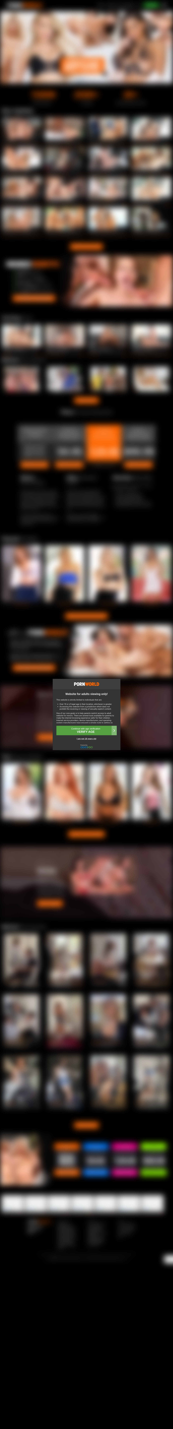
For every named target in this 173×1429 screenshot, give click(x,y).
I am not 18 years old (86, 739)
